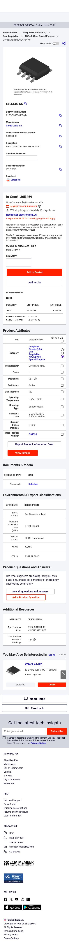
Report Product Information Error (34, 444)
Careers (7, 772)
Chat (9, 833)
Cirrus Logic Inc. (14, 125)
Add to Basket (34, 272)
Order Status (10, 804)
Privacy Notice (38, 743)
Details (52, 684)
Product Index (10, 32)
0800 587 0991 (14, 838)
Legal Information (12, 815)
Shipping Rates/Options (15, 808)
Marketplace (10, 764)
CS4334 (33, 434)
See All (52, 655)
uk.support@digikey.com (19, 847)
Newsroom (9, 783)
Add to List (34, 282)
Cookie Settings (11, 938)
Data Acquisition (11, 36)
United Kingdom (14, 920)
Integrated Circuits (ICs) (34, 32)
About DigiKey (11, 760)
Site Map (8, 775)
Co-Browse (12, 852)
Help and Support (12, 800)
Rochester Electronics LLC (21, 214)
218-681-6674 (13, 842)
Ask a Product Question (26, 597)
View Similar (22, 453)
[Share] (64, 43)
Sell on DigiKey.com (13, 768)
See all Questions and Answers (30, 591)
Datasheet (13, 180)
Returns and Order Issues (16, 812)
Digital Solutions (12, 779)
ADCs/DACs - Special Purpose (39, 36)
